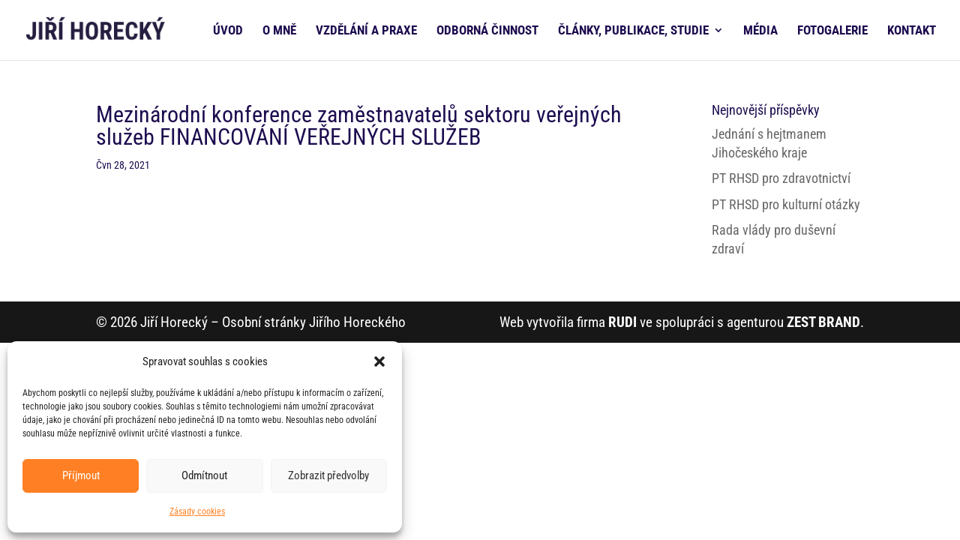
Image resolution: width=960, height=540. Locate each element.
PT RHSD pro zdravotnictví (781, 178)
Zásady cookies (197, 511)
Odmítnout (204, 475)
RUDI (622, 322)
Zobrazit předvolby (328, 475)
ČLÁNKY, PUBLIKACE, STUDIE (633, 31)
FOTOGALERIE (832, 31)
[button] (379, 361)
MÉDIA (760, 31)
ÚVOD (228, 31)
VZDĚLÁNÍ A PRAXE (366, 31)
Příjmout (81, 475)
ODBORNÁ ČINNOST (487, 31)
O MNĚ (279, 31)
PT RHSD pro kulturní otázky (786, 204)
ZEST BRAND (823, 322)
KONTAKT (911, 31)
